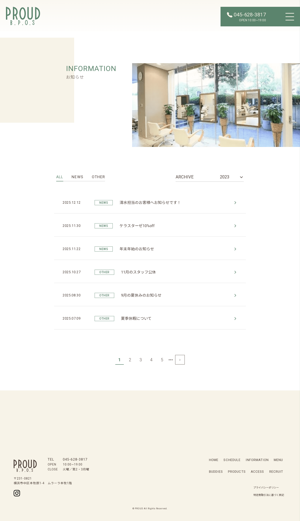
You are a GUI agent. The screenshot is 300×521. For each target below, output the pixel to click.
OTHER (98, 177)
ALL (59, 177)
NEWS (77, 177)
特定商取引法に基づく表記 (268, 495)
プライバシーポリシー (266, 487)
